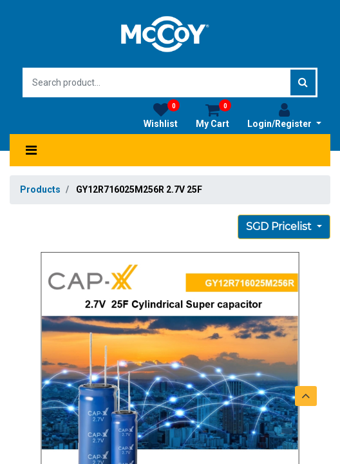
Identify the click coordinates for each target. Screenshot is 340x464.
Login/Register (284, 115)
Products (40, 189)
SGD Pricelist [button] (280, 226)
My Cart (213, 115)
